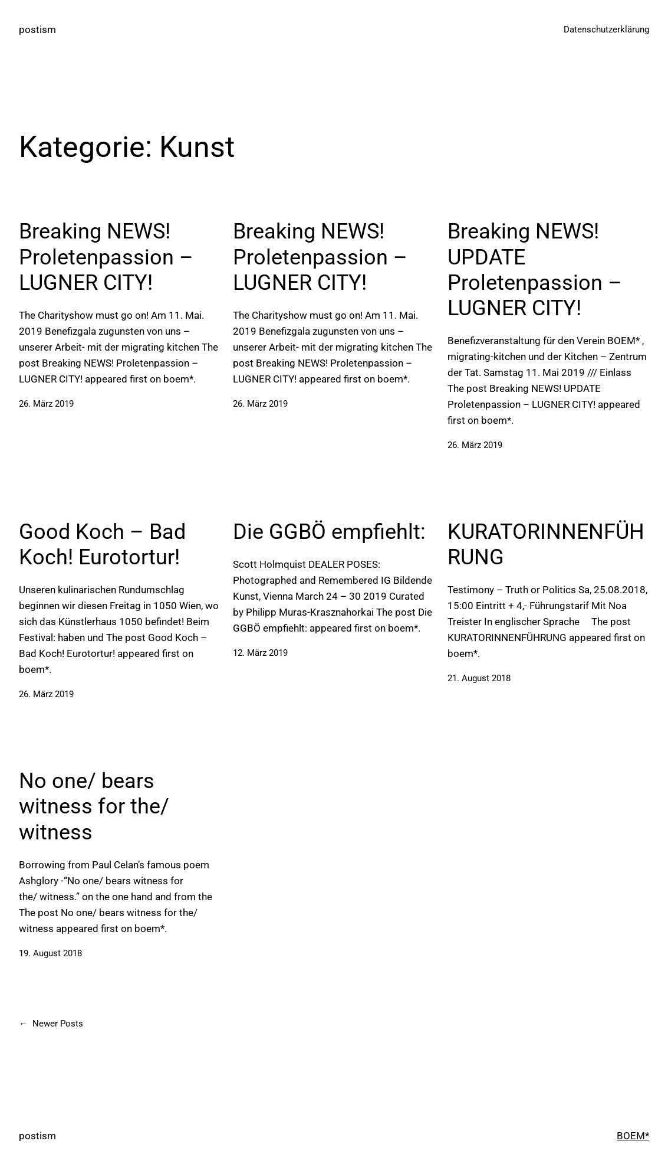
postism (37, 29)
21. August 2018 (479, 678)
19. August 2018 (50, 953)
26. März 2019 (46, 403)
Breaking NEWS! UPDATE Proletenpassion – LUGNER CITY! (534, 270)
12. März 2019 (260, 653)
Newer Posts (51, 1024)
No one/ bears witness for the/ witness (94, 806)
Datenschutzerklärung (606, 29)
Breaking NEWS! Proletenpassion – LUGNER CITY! (106, 257)
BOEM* (633, 1136)
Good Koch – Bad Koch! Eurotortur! (102, 544)
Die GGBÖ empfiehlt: (329, 531)
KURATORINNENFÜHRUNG (545, 544)
